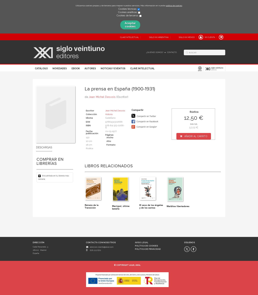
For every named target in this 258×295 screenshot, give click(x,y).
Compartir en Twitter (143, 116)
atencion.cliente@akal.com (102, 247)
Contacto (172, 52)
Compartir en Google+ (144, 127)
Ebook (76, 68)
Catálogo (41, 68)
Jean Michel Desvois (102, 96)
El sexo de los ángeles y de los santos (151, 206)
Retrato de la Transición (92, 206)
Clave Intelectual (142, 68)
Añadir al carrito (195, 136)
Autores (90, 68)
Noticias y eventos (113, 68)
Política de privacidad (148, 249)
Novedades (59, 68)
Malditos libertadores (178, 206)
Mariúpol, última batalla (120, 207)
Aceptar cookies (130, 25)
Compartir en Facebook (144, 121)
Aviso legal (141, 242)
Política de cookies (146, 246)
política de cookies (174, 5)
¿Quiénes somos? (154, 52)
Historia (109, 114)
